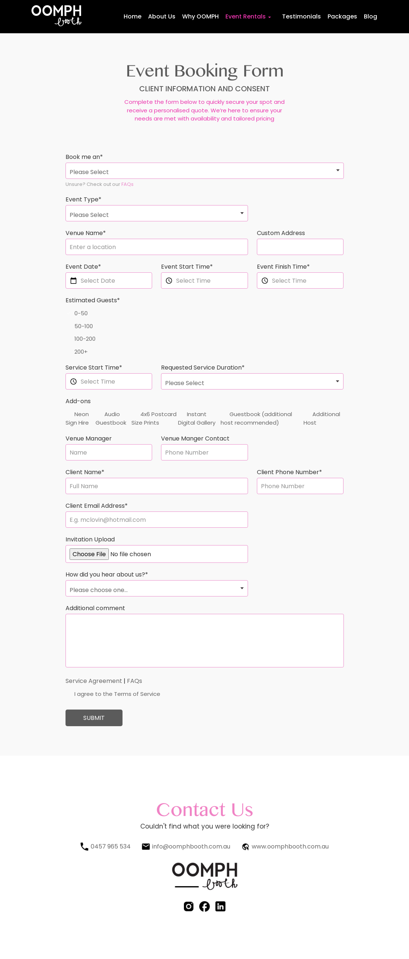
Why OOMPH (200, 16)
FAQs (127, 184)
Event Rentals (245, 16)
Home (132, 16)
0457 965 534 (111, 846)
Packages (342, 16)
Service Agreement (94, 681)
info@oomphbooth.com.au (191, 846)
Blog (370, 16)
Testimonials (301, 16)
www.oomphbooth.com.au (290, 846)
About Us (161, 16)
